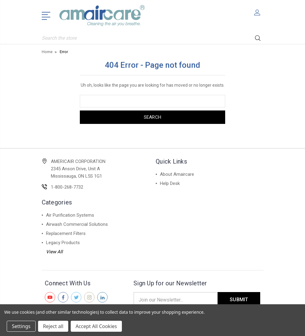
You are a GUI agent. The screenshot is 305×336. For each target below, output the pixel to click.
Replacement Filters (66, 233)
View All (54, 252)
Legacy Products (63, 242)
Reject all (53, 326)
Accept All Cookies (96, 326)
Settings (21, 326)
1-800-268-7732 (67, 187)
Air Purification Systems (70, 215)
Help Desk (170, 183)
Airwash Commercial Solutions (77, 224)
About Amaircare (177, 174)
